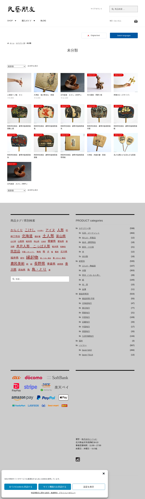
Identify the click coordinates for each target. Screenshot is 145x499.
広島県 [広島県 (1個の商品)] (43, 241)
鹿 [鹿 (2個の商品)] (49, 270)
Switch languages (124, 36)
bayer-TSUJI (87, 355)
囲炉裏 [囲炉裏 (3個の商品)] (37, 237)
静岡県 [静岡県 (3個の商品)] (60, 264)
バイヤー (83, 345)
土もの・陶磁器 (89, 266)
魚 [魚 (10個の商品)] (28, 269)
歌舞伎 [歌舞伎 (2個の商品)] (63, 247)
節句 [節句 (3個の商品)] (22, 258)
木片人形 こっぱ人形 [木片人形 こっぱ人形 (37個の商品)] (33, 246)
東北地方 (86, 308)
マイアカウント (96, 9)
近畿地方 (86, 322)
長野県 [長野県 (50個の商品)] (39, 264)
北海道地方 (87, 303)
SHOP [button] (12, 21)
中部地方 (86, 317)
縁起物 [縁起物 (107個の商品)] (32, 257)
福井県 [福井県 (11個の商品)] (15, 257)
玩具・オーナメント (91, 233)
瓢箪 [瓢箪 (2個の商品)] (57, 252)
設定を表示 (88, 487)
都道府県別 (84, 294)
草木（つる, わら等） (91, 275)
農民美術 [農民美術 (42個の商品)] (17, 263)
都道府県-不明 (88, 298)
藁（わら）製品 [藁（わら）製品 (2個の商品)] (59, 258)
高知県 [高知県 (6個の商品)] (21, 269)
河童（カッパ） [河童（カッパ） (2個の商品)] (28, 252)
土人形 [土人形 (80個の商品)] (48, 236)
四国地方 (86, 331)
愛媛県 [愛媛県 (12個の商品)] (52, 241)
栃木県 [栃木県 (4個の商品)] (55, 246)
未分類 (85, 256)
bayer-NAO (87, 350)
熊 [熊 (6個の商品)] (44, 251)
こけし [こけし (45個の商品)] (30, 230)
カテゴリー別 (20, 43)
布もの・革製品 (89, 238)
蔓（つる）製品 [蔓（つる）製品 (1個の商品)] (45, 258)
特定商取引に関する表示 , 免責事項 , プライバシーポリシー (53, 493)
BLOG (43, 21)
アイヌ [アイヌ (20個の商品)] (50, 230)
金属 (84, 289)
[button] (103, 473)
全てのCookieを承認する (20, 487)
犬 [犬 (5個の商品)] (48, 251)
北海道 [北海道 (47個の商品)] (27, 236)
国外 (81, 341)
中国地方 (86, 327)
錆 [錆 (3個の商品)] (31, 264)
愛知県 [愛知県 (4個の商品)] (61, 241)
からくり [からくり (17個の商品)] (17, 230)
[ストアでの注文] (16, 66)
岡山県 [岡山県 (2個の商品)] (36, 241)
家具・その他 (88, 247)
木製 (84, 270)
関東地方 (86, 313)
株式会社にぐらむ (89, 439)
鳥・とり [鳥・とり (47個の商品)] (39, 269)
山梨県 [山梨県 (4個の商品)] (21, 241)
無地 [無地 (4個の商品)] (39, 252)
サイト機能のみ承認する (54, 487)
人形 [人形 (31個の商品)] (60, 230)
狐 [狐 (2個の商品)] (52, 252)
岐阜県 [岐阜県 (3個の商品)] (29, 241)
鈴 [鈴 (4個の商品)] (27, 264)
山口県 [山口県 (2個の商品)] (13, 241)
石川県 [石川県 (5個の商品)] (64, 251)
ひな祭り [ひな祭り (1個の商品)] (40, 230)
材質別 (82, 261)
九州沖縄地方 (88, 336)
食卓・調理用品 (89, 242)
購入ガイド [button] (29, 21)
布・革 (85, 284)
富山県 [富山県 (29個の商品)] (61, 236)
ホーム (12, 43)
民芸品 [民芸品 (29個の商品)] (15, 251)
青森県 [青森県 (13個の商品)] (51, 263)
